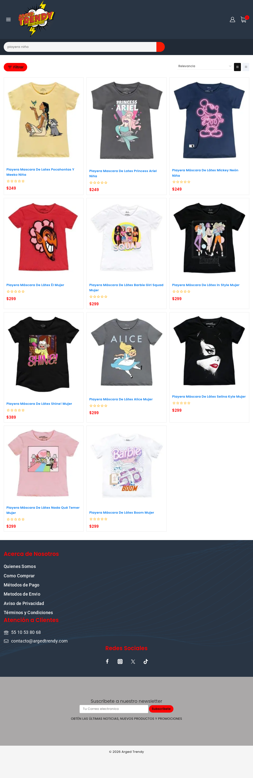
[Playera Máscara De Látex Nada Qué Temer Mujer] (43, 463)
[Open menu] (8, 19)
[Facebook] (107, 661)
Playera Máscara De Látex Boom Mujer (121, 512)
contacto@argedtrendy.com (39, 640)
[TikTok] (146, 661)
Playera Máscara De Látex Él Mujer (35, 285)
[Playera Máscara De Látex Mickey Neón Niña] (209, 120)
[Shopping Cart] (244, 19)
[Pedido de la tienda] (204, 66)
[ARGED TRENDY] (36, 19)
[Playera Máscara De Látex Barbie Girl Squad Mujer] (126, 237)
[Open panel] (15, 67)
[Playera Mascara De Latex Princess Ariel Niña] (126, 120)
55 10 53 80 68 (26, 631)
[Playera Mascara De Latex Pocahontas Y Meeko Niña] (43, 120)
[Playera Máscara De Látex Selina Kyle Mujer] (209, 350)
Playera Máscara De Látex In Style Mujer (206, 285)
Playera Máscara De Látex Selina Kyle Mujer (209, 396)
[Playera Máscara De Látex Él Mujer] (43, 237)
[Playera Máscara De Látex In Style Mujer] (209, 237)
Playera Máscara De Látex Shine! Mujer (39, 403)
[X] (133, 661)
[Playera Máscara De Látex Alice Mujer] (126, 352)
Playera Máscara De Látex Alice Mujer (121, 399)
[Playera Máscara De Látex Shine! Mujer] (43, 354)
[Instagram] (120, 661)
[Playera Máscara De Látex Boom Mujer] (126, 465)
